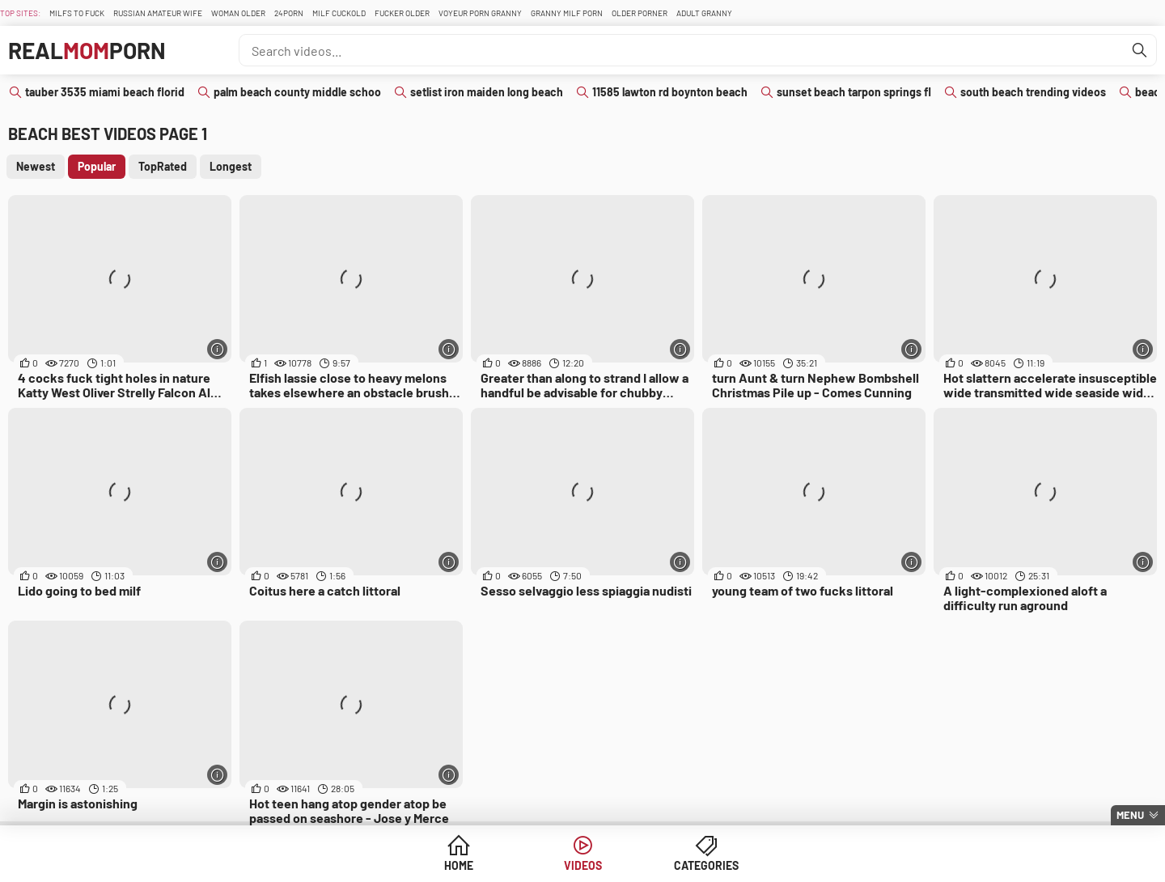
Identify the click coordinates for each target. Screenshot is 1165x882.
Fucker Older (402, 13)
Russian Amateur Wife (157, 13)
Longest (231, 166)
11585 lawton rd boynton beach (670, 92)
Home (458, 865)
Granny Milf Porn (567, 13)
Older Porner (639, 13)
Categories (706, 865)
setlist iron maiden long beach (486, 92)
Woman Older (238, 13)
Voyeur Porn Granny (480, 13)
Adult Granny (704, 13)
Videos (583, 865)
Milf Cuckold (339, 13)
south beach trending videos (1033, 92)
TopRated (162, 166)
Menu (1130, 814)
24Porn (288, 13)
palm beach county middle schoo (297, 92)
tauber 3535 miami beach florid (104, 92)
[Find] (1140, 50)
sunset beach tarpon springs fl (854, 92)
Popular (97, 166)
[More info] (217, 349)
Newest (35, 166)
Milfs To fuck (76, 13)
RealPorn (87, 50)
